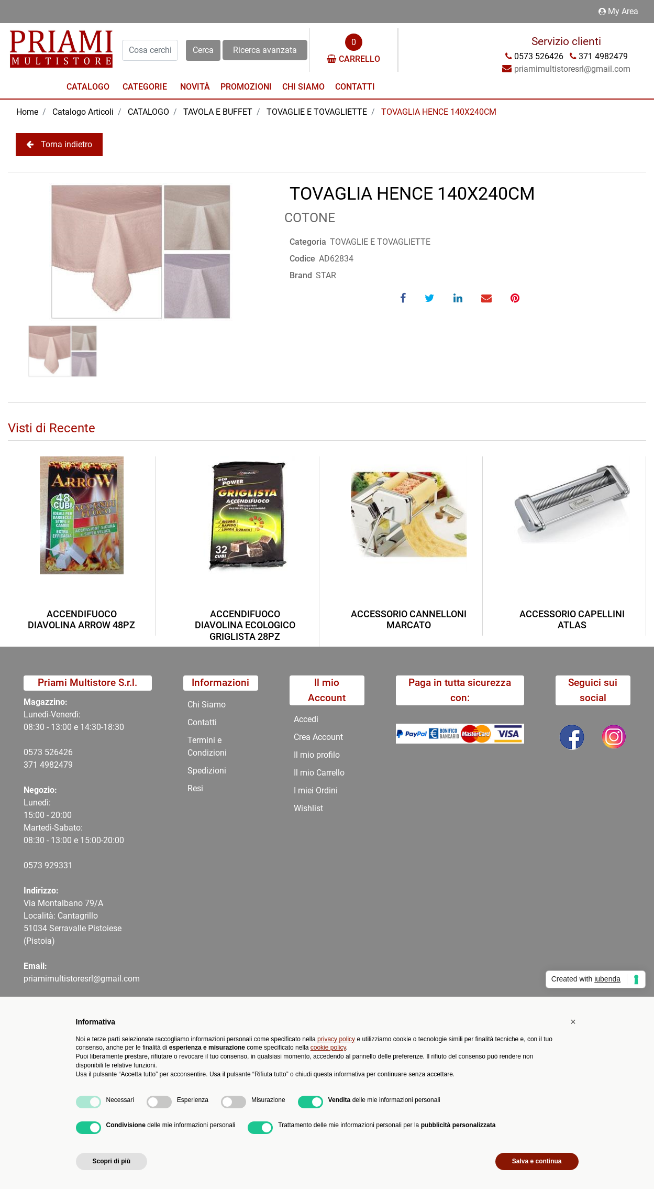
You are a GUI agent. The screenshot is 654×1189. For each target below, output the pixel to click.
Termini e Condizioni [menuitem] (207, 746)
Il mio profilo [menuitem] (317, 755)
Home (27, 112)
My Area (618, 11)
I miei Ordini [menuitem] (316, 790)
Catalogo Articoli (83, 112)
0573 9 (36, 865)
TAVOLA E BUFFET (217, 112)
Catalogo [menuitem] (87, 87)
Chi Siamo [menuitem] (303, 87)
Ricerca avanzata (265, 50)
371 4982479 (48, 765)
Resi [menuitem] (195, 788)
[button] (203, 50)
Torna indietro (59, 144)
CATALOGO (148, 112)
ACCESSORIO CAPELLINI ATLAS (572, 619)
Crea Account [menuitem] (318, 737)
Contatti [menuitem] (355, 87)
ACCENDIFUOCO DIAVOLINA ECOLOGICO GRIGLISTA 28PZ (245, 625)
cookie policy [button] (328, 1047)
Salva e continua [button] (537, 1161)
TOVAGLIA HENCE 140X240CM (438, 112)
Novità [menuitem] (195, 87)
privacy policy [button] (336, 1039)
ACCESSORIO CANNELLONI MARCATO (409, 619)
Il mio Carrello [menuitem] (319, 773)
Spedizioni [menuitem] (206, 771)
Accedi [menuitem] (306, 719)
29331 (61, 865)
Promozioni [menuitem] (246, 87)
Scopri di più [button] (112, 1161)
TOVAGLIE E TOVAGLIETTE (317, 112)
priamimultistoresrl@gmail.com (82, 979)
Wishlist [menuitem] (308, 808)
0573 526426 (48, 752)
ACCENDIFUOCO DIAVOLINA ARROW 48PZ (81, 619)
